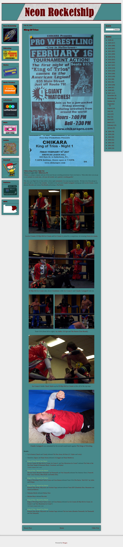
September (111, 104)
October (110, 101)
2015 (110, 71)
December (111, 95)
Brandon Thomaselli (43, 472)
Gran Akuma (57, 480)
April (109, 119)
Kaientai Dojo (31, 487)
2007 (110, 93)
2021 (110, 54)
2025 (110, 43)
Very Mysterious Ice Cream (69, 463)
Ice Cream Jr (58, 236)
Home (62, 528)
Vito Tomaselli (65, 472)
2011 (110, 82)
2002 (110, 143)
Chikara (26, 171)
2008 (110, 90)
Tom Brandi (44, 185)
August (110, 108)
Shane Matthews (68, 458)
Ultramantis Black (44, 465)
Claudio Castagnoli (68, 183)
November (111, 98)
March (110, 122)
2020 (110, 57)
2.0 (55, 458)
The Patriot (60, 185)
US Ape (65, 331)
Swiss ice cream (92, 236)
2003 (110, 140)
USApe (32, 482)
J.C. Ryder (72, 454)
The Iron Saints (31, 472)
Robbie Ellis (54, 474)
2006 (110, 131)
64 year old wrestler (48, 177)
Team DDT (71, 487)
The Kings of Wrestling (84, 446)
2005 (110, 134)
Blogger (65, 543)
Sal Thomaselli (54, 472)
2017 (110, 65)
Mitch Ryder (44, 474)
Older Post (95, 528)
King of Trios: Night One (36, 171)
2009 (110, 87)
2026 (110, 40)
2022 (110, 51)
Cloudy (45, 454)
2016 (110, 68)
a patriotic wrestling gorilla (65, 177)
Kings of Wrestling (32, 480)
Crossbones (56, 291)
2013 (110, 76)
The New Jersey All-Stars (60, 454)
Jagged (59, 458)
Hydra (61, 465)
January (110, 128)
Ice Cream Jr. (54, 463)
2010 (110, 85)
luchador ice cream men (34, 177)
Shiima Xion (46, 493)
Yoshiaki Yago (53, 487)
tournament (59, 181)
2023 (110, 48)
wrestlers (44, 183)
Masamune (88, 487)
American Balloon (32, 489)
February (111, 125)
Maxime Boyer (31, 496)
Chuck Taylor (49, 386)
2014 (110, 73)
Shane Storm (44, 458)
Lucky (79, 454)
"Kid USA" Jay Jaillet (88, 480)
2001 (110, 145)
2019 (110, 59)
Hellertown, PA (43, 173)
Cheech (38, 454)
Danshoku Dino (80, 487)
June (109, 114)
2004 (110, 137)
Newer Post (28, 528)
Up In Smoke (31, 454)
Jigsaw (36, 458)
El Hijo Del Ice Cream (43, 236)
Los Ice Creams (88, 183)
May (109, 117)
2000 (110, 148)
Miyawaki (43, 487)
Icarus (49, 480)
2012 (110, 79)
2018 (110, 62)
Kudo (37, 487)
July (109, 111)
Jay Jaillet (58, 331)
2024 (110, 45)
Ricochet (31, 185)
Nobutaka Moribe (32, 493)
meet (25, 183)
